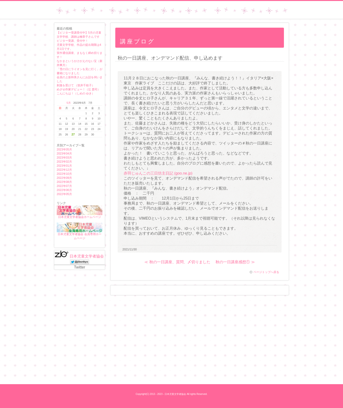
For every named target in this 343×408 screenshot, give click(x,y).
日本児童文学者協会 (87, 256)
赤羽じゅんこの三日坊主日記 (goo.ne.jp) (158, 173)
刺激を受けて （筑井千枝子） (76, 85)
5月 (69, 102)
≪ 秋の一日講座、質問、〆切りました (177, 262)
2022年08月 (64, 182)
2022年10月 (64, 174)
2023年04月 (64, 153)
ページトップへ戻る (264, 272)
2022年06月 (64, 190)
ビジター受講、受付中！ (72, 40)
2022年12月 (64, 169)
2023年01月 (64, 165)
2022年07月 (64, 186)
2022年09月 (64, 178)
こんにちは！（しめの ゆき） (76, 93)
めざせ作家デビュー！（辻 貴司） (78, 89)
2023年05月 (64, 149)
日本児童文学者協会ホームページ (173, 15)
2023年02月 (64, 161)
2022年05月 (64, 194)
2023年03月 (64, 157)
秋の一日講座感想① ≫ (235, 262)
